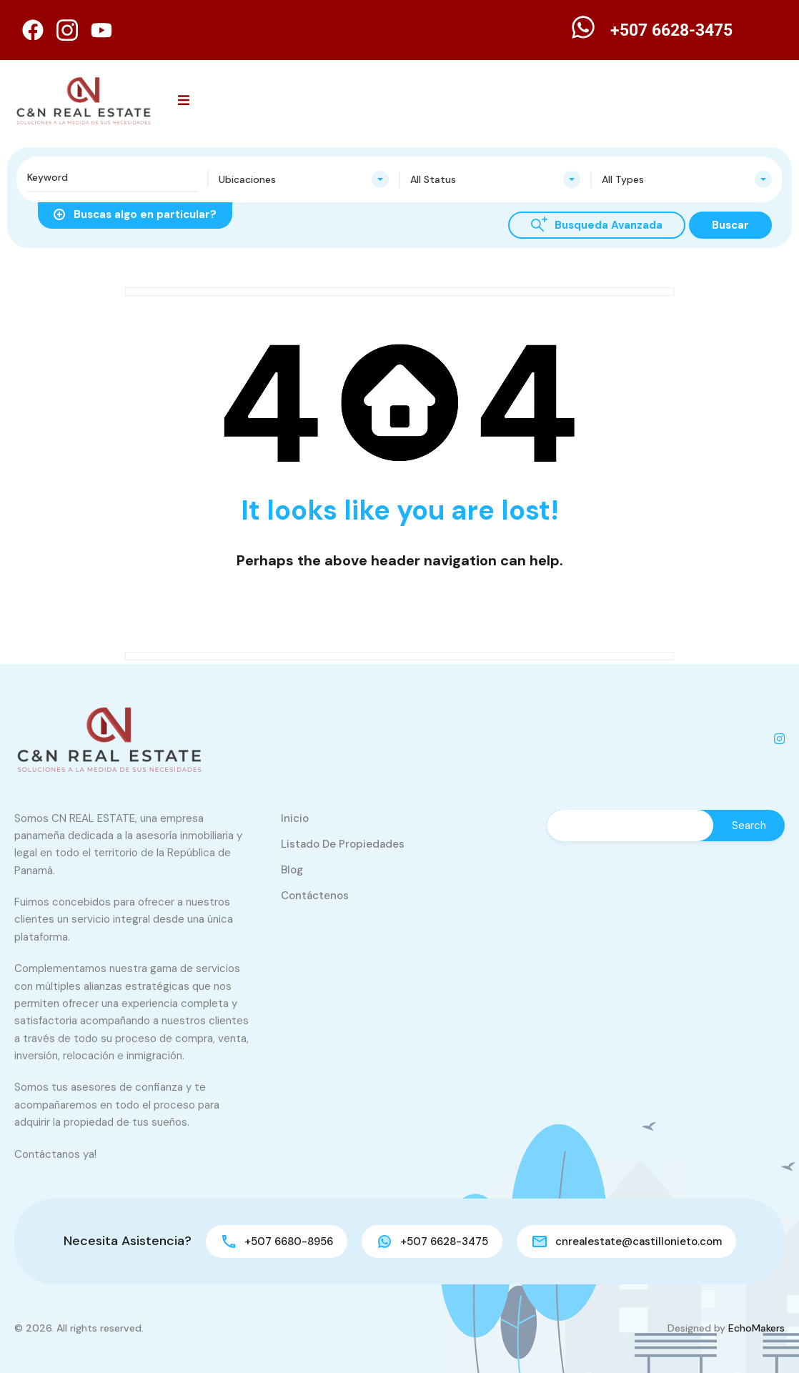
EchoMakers (756, 1328)
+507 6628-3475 (671, 30)
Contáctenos (315, 895)
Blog (292, 870)
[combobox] (304, 179)
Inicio (295, 818)
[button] (183, 100)
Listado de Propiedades (343, 844)
